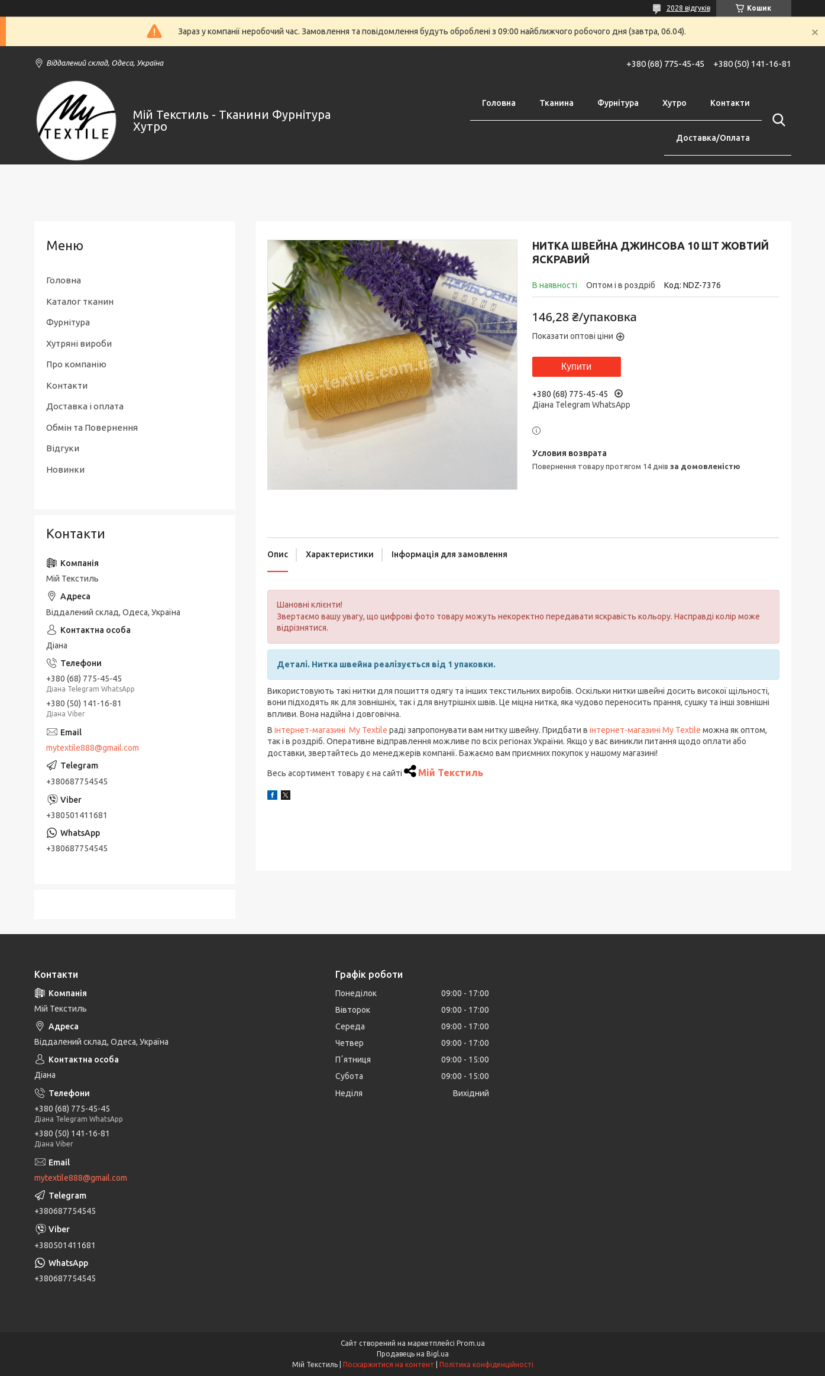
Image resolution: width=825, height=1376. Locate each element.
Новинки (65, 469)
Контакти (730, 103)
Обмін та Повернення (92, 427)
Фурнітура (618, 103)
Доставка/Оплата (713, 138)
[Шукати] (776, 120)
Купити (576, 366)
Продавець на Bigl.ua (413, 1354)
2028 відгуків (688, 8)
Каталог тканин (80, 301)
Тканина (556, 103)
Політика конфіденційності (486, 1364)
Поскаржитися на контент (388, 1364)
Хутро (674, 103)
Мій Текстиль (450, 772)
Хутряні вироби (79, 343)
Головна (499, 103)
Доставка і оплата (85, 406)
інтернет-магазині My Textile (330, 730)
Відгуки (62, 448)
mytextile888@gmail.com (92, 747)
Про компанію (76, 364)
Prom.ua (471, 1343)
